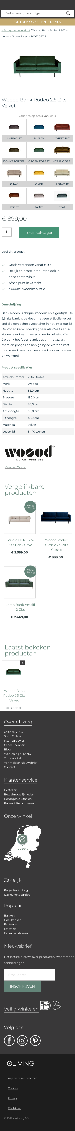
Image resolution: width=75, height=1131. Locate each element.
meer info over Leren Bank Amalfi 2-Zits (20, 594)
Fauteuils (10, 924)
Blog (7, 749)
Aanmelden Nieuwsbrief (20, 763)
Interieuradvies (14, 740)
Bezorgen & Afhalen (18, 799)
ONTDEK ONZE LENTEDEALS (37, 22)
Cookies (13, 1088)
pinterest (35, 1040)
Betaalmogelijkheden (19, 794)
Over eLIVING (13, 732)
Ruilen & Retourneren (19, 803)
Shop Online (12, 736)
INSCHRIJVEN (22, 986)
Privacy (12, 1098)
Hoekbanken (12, 920)
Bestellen (10, 790)
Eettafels (10, 929)
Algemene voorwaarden (22, 1078)
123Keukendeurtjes (17, 894)
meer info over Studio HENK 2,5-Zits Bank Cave (20, 529)
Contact (9, 767)
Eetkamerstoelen (16, 933)
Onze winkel (12, 758)
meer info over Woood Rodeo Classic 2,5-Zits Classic (56, 532)
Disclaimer (14, 1108)
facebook (9, 1040)
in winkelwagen (39, 232)
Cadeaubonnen (14, 745)
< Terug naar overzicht (16, 30)
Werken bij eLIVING (17, 754)
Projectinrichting (16, 890)
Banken (9, 915)
